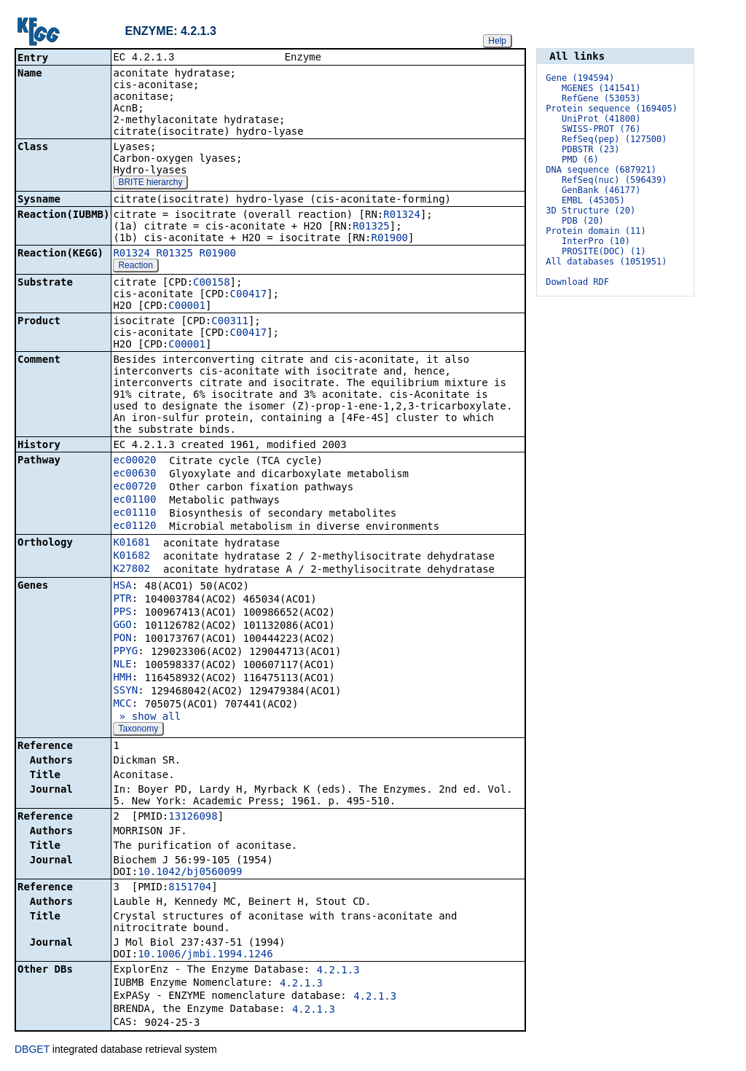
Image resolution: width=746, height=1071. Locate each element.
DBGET (32, 1050)
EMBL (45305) (593, 200)
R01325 (371, 227)
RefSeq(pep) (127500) (614, 139)
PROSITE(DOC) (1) (604, 251)
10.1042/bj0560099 (190, 873)
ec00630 (134, 474)
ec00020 (134, 461)
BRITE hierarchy (150, 183)
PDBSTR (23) (590, 149)
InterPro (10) (596, 241)
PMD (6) (580, 159)
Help (497, 41)
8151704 (189, 888)
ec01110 (134, 513)
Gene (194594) (580, 78)
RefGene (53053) (601, 98)
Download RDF (577, 282)
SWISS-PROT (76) (601, 129)
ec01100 (134, 500)
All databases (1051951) (606, 261)
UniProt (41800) (601, 119)
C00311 (229, 322)
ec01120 (134, 527)
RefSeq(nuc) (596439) (614, 180)
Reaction (135, 267)
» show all (147, 717)
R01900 (389, 239)
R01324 (401, 215)
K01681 (131, 543)
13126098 (192, 817)
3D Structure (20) (590, 210)
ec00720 (134, 487)
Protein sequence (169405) (612, 108)
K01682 (131, 556)
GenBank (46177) (601, 190)
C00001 (186, 307)
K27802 (131, 570)
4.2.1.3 (338, 971)
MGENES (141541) (601, 88)
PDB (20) (583, 221)
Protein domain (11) (595, 231)
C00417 (248, 295)
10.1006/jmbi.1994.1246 (205, 955)
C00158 (211, 283)
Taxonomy (138, 730)
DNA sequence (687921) (601, 170)
